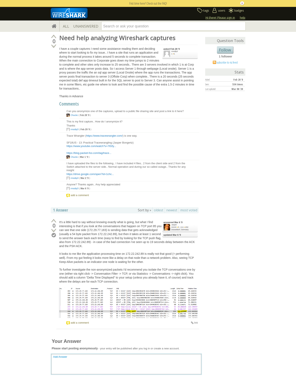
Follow (225, 50)
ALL (66, 26)
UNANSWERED (85, 26)
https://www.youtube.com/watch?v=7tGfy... (91, 146)
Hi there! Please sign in (220, 17)
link (196, 322)
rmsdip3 (174, 51)
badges (239, 10)
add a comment (80, 195)
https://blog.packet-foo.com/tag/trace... (88, 152)
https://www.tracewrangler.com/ (104, 135)
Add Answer (60, 356)
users (221, 10)
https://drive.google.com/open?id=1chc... (90, 174)
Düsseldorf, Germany (180, 230)
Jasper (174, 225)
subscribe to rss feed (227, 62)
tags (206, 10)
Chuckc (74, 115)
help (242, 17)
